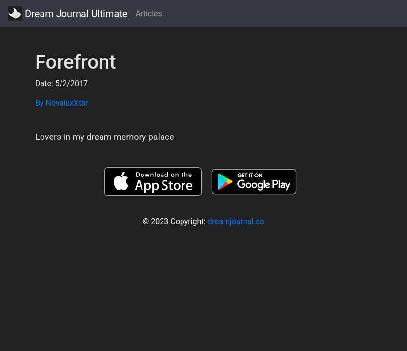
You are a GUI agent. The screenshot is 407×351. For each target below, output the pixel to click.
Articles (148, 13)
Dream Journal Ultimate (67, 13)
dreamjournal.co (235, 221)
